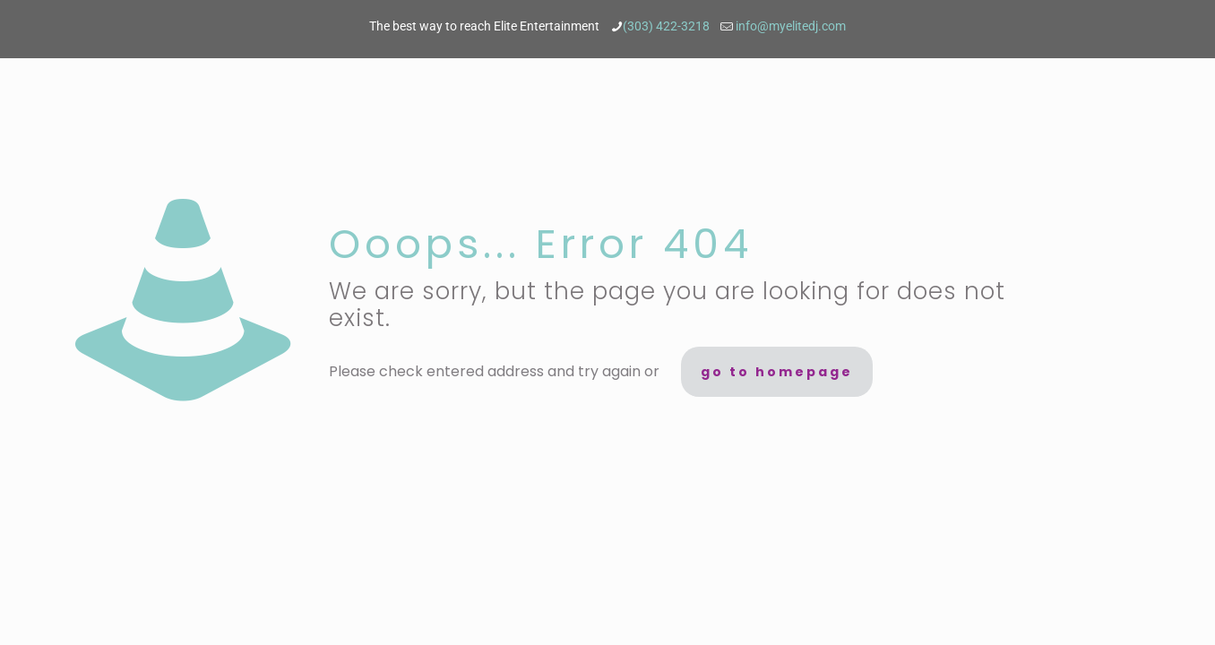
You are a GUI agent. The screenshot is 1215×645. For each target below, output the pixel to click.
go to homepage (777, 372)
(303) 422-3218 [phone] (667, 26)
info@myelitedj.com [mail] (791, 26)
